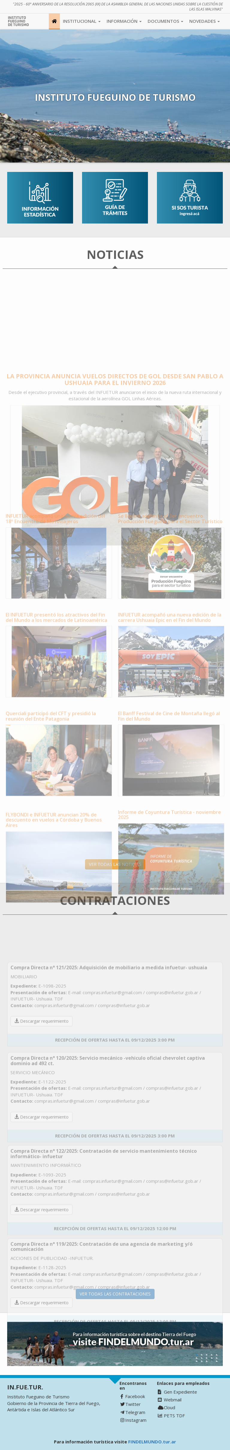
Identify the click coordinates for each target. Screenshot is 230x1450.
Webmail (169, 1400)
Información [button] (124, 21)
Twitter (130, 1404)
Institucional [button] (82, 21)
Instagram (133, 1420)
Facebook (132, 1396)
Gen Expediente (177, 1392)
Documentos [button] (165, 21)
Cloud (166, 1407)
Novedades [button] (204, 21)
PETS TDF (171, 1415)
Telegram (132, 1412)
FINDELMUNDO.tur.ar (152, 1442)
